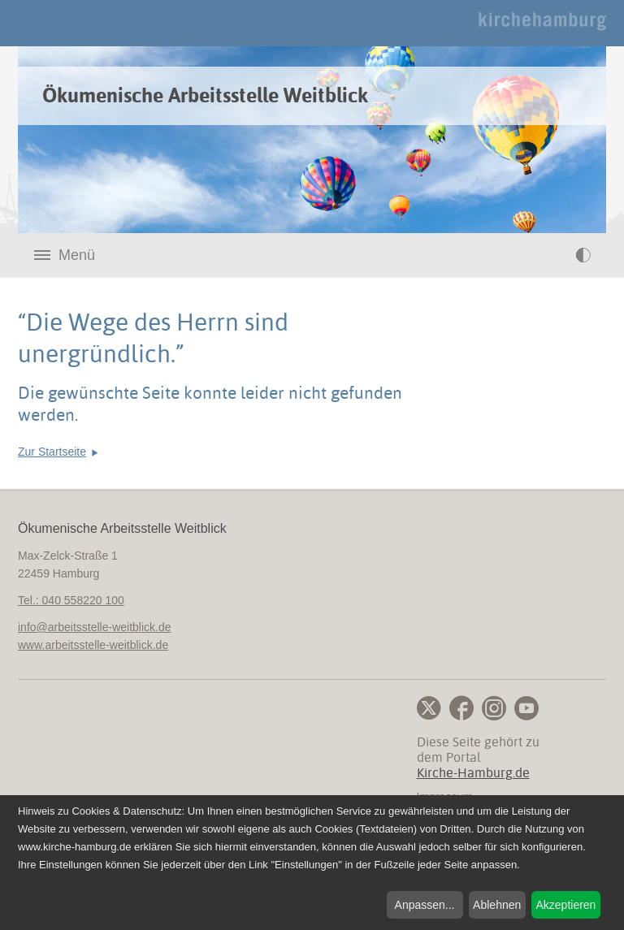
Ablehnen (497, 904)
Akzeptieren (565, 904)
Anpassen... (425, 904)
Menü (76, 255)
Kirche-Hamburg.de (473, 773)
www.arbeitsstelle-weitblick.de (93, 644)
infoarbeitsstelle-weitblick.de (94, 627)
